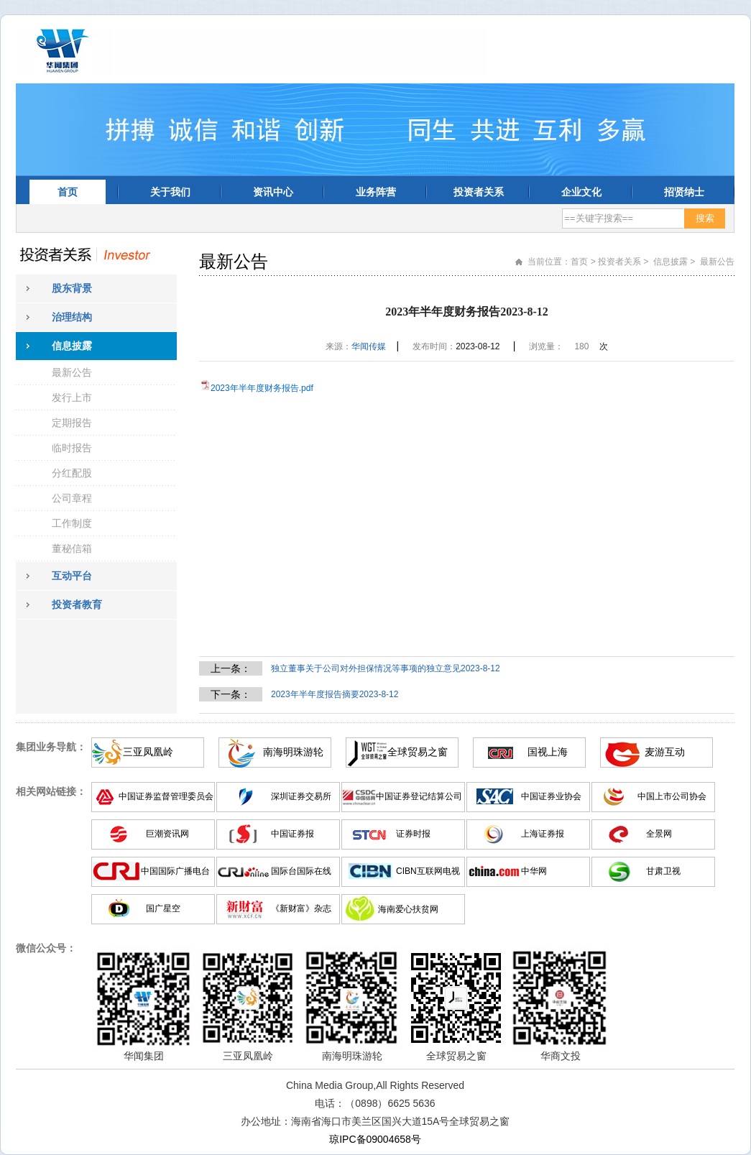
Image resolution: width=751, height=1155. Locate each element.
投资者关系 (478, 192)
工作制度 (72, 523)
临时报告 (72, 448)
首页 (67, 192)
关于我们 (170, 192)
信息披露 (72, 345)
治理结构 (72, 317)
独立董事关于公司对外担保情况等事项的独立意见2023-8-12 (385, 668)
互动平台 (72, 575)
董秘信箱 (72, 548)
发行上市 (72, 397)
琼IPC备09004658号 (375, 1139)
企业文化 (581, 192)
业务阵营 (376, 192)
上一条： (231, 668)
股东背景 (72, 288)
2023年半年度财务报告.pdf (262, 388)
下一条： (231, 694)
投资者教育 (77, 604)
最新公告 (72, 372)
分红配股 (72, 473)
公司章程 (72, 498)
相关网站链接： (51, 791)
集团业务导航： (51, 747)
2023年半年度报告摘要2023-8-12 (334, 694)
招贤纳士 (684, 192)
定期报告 (72, 422)
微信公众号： (46, 948)
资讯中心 (273, 192)
